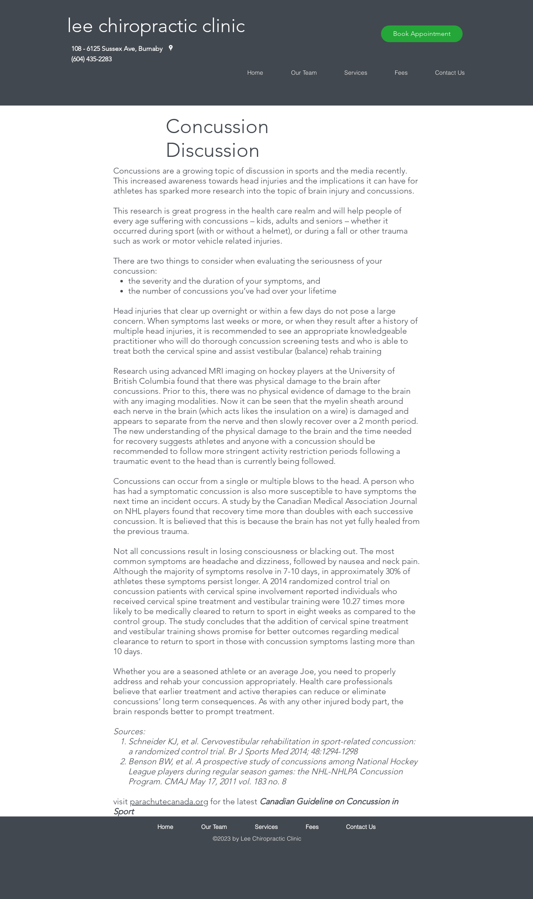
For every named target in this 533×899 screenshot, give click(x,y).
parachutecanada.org (169, 801)
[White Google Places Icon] (171, 48)
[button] (296, 72)
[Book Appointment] (422, 33)
